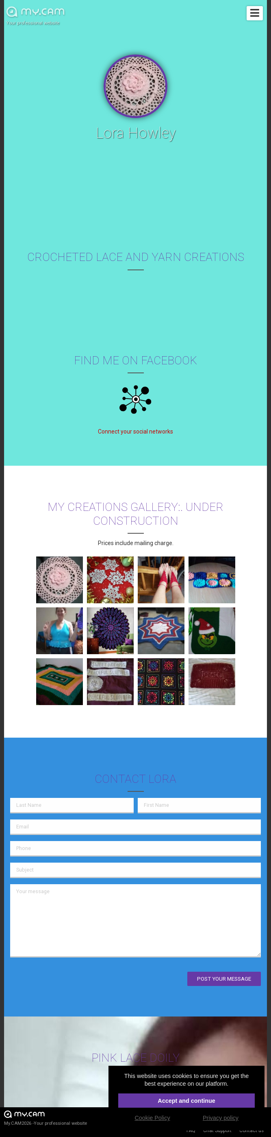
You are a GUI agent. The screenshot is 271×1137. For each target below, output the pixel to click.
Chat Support (217, 1130)
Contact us (251, 1130)
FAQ (190, 1130)
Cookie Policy (152, 1118)
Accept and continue (186, 1101)
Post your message (224, 979)
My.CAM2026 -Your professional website (45, 1117)
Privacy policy (220, 1118)
